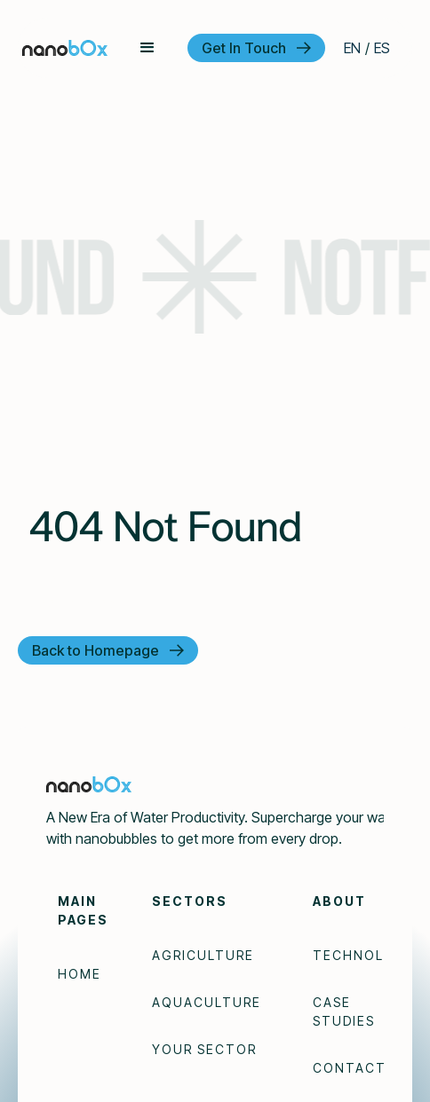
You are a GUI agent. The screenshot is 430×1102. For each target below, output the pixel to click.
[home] (65, 48)
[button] (147, 48)
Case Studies (344, 1011)
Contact (349, 1067)
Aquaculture (206, 1002)
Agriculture (203, 955)
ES (382, 48)
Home (79, 973)
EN (352, 48)
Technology (365, 955)
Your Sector (204, 1049)
